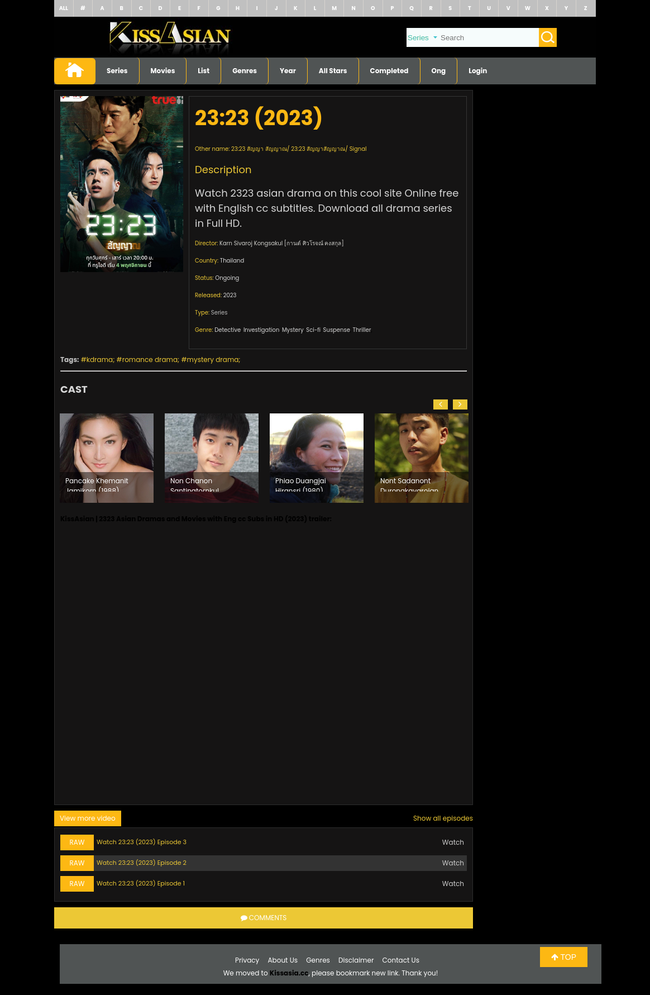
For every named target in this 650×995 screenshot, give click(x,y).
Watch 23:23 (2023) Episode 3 (142, 841)
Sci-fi (313, 330)
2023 (230, 295)
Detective (227, 330)
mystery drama (213, 359)
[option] (107, 458)
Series (117, 70)
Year (288, 70)
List (203, 70)
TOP (563, 957)
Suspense (336, 330)
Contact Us (401, 960)
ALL (63, 8)
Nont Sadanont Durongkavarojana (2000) (411, 484)
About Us (283, 960)
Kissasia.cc (289, 973)
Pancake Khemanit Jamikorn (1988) (96, 484)
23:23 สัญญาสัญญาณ (318, 149)
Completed (389, 70)
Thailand (232, 260)
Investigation (261, 330)
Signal (358, 149)
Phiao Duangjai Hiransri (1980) (300, 484)
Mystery (293, 330)
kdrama (100, 359)
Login (478, 70)
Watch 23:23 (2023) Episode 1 (141, 883)
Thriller (362, 330)
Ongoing (227, 278)
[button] (440, 404)
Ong (439, 70)
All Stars (333, 70)
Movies (163, 70)
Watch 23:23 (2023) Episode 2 (142, 862)
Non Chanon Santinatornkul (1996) (194, 484)
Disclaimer (356, 960)
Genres (244, 70)
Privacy (247, 960)
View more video (88, 818)
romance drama (150, 359)
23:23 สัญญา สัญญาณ (259, 149)
